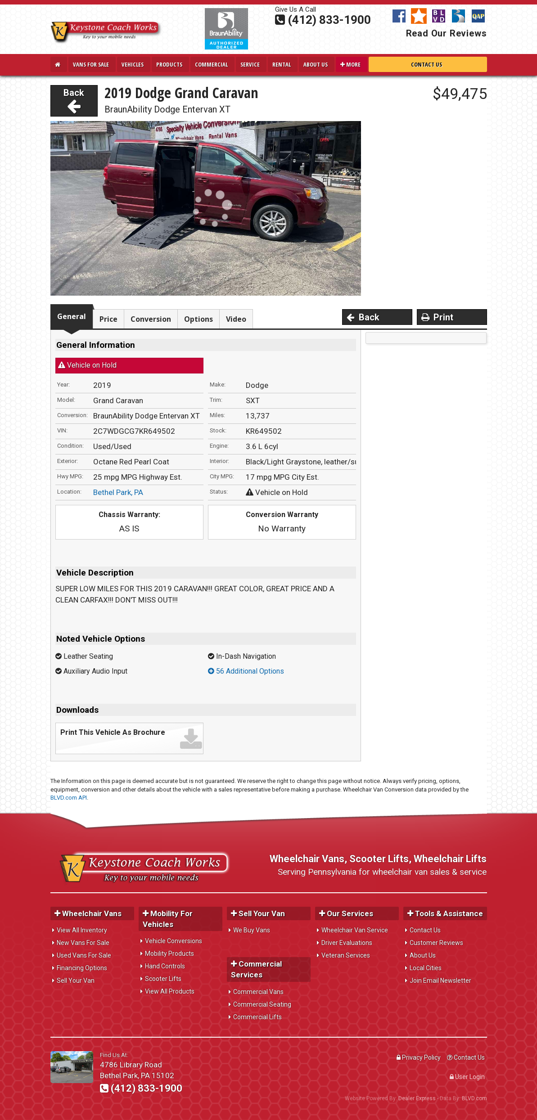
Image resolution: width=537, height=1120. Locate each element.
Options (198, 319)
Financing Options (82, 968)
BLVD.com (474, 1098)
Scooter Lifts (163, 978)
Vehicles (133, 64)
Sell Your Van (76, 980)
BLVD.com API (68, 797)
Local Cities (426, 968)
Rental (281, 64)
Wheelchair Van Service (354, 930)
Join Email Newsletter (440, 980)
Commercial (211, 64)
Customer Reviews (436, 942)
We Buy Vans (251, 930)
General (71, 316)
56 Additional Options (246, 671)
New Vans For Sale (83, 942)
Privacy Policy (419, 1057)
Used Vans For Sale (84, 955)
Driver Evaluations (346, 942)
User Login (467, 1076)
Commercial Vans (258, 991)
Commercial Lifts (257, 1017)
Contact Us (426, 64)
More (350, 64)
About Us (315, 64)
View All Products (169, 991)
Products (169, 64)
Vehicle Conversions (173, 941)
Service (250, 64)
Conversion (151, 319)
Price (108, 319)
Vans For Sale (91, 64)
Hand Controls (165, 966)
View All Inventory (82, 930)
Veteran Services (345, 955)
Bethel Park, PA (118, 492)
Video (236, 319)
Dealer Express (417, 1098)
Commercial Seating (262, 1004)
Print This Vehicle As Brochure (112, 732)
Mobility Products (169, 953)
